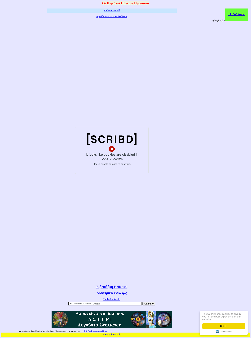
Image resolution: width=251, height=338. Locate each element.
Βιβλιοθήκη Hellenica (112, 287)
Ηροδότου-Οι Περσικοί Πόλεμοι (111, 16)
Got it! (223, 326)
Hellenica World (111, 299)
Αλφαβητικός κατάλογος (112, 293)
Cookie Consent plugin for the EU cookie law (224, 331)
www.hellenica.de (112, 334)
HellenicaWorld (112, 10)
